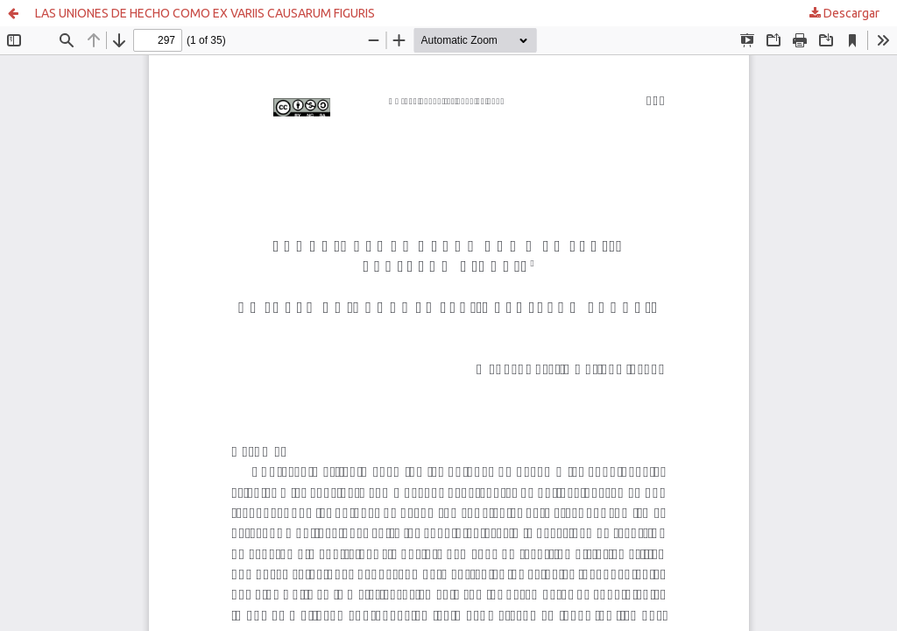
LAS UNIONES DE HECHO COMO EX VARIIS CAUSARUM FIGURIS (205, 13)
